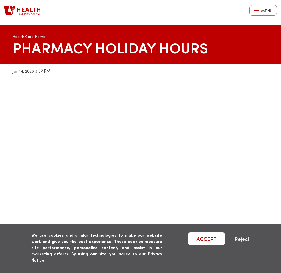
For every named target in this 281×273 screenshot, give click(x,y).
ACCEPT (206, 238)
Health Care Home (28, 36)
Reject (242, 238)
